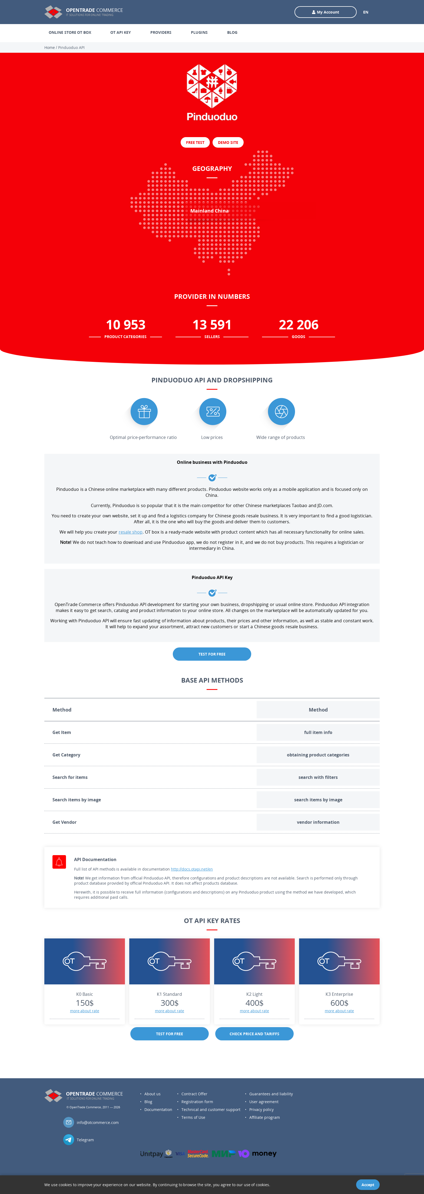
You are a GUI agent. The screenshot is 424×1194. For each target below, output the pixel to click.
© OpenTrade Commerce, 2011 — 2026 (93, 1107)
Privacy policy (261, 1109)
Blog (148, 1101)
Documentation (158, 1109)
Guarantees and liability (271, 1093)
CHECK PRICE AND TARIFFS (254, 1033)
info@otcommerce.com (98, 1122)
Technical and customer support (210, 1109)
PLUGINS (199, 32)
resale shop (131, 532)
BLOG (232, 32)
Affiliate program (264, 1117)
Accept (368, 1184)
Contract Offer (194, 1093)
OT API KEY (120, 32)
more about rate (84, 1010)
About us (152, 1093)
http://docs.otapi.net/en (192, 869)
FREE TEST (195, 142)
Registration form (197, 1101)
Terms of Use (193, 1117)
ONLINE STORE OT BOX (70, 32)
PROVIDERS (160, 32)
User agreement (264, 1101)
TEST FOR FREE (212, 654)
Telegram (85, 1139)
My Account (325, 12)
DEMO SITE (228, 142)
